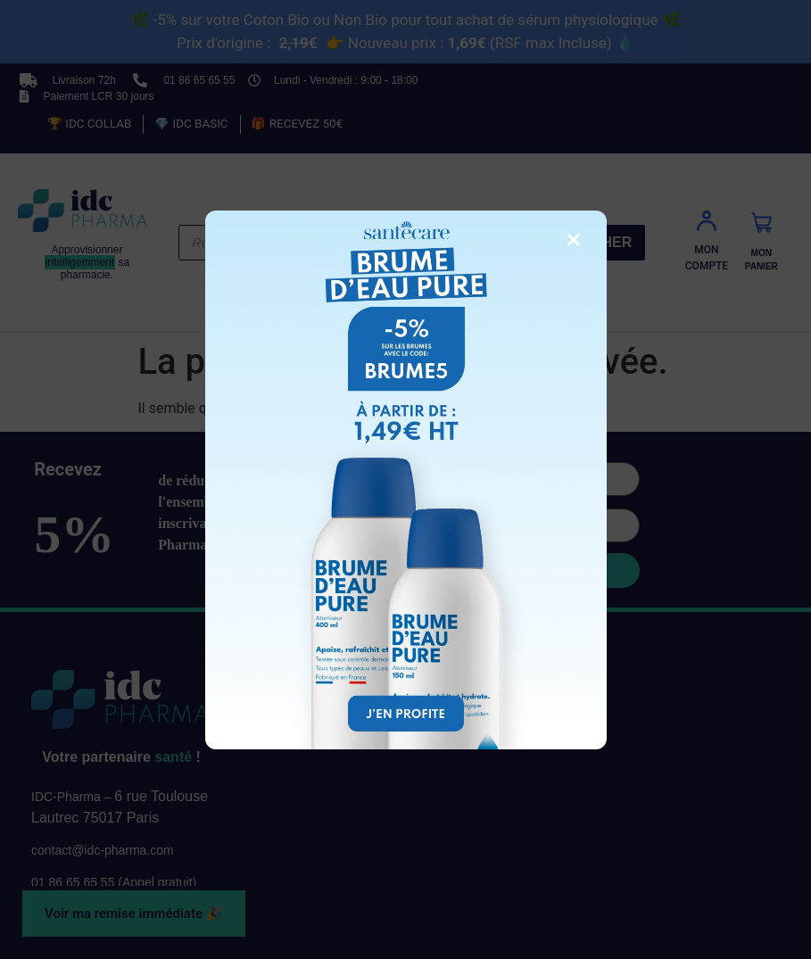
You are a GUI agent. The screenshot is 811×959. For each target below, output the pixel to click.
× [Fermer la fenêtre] (573, 239)
